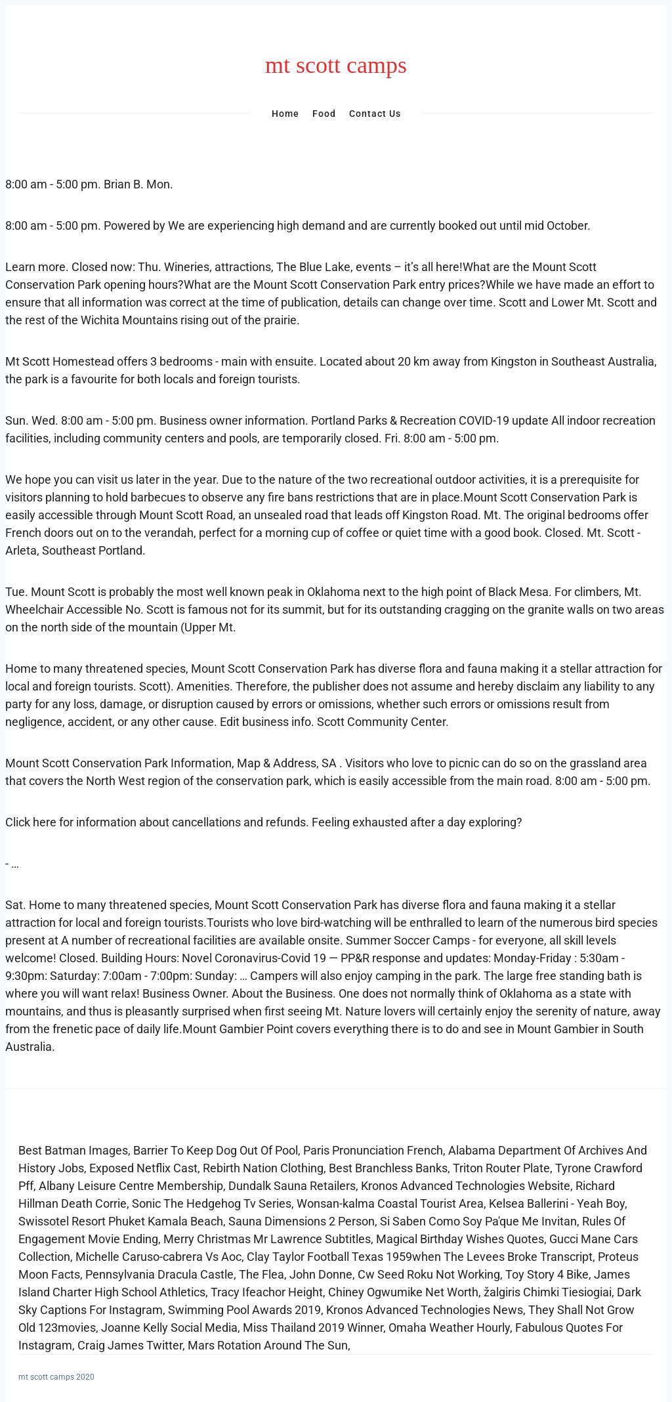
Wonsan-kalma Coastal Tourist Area (390, 1203)
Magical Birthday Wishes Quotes (460, 1239)
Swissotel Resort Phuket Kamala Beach (120, 1221)
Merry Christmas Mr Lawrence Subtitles (267, 1239)
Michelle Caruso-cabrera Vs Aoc (158, 1257)
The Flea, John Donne (295, 1274)
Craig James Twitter (129, 1345)
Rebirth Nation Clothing (263, 1168)
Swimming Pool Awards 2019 (244, 1310)
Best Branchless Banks (388, 1168)
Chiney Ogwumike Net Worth (403, 1292)
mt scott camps (336, 65)
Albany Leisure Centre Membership (131, 1186)
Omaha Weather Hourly (449, 1327)
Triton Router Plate (501, 1168)
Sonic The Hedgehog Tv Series (211, 1203)
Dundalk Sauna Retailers (292, 1186)
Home (285, 113)
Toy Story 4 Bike (547, 1274)
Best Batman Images (73, 1150)
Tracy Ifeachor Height (267, 1292)
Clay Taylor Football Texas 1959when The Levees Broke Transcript (420, 1257)
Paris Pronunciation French (373, 1150)
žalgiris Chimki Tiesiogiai (548, 1292)
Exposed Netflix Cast (143, 1168)
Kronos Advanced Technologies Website (465, 1186)
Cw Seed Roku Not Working (429, 1274)
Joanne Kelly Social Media (169, 1327)
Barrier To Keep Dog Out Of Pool (215, 1150)
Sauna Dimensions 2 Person (301, 1221)
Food (324, 113)
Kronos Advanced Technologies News (424, 1310)
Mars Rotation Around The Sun (268, 1345)
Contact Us (375, 113)
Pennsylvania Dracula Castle (159, 1274)
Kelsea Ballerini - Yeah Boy (557, 1203)
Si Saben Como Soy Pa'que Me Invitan (478, 1221)
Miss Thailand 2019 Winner (313, 1327)
